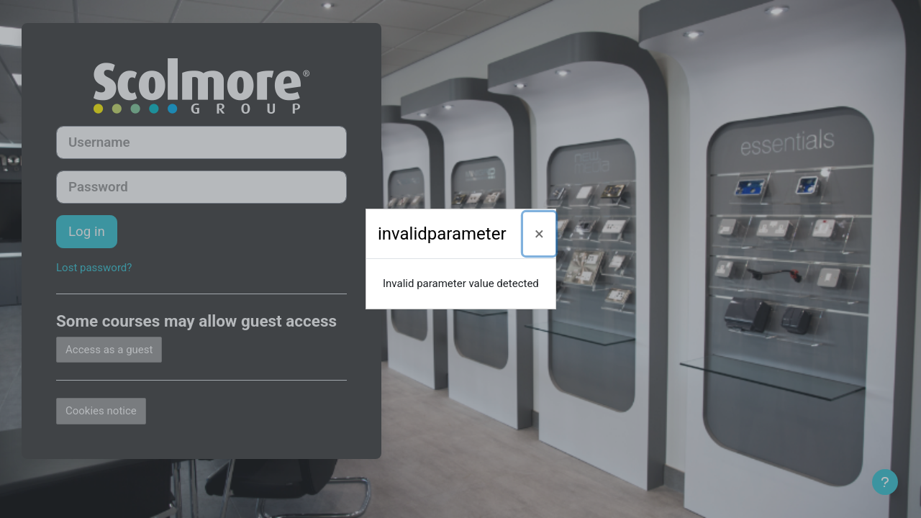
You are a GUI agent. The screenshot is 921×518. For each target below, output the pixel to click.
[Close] (539, 233)
